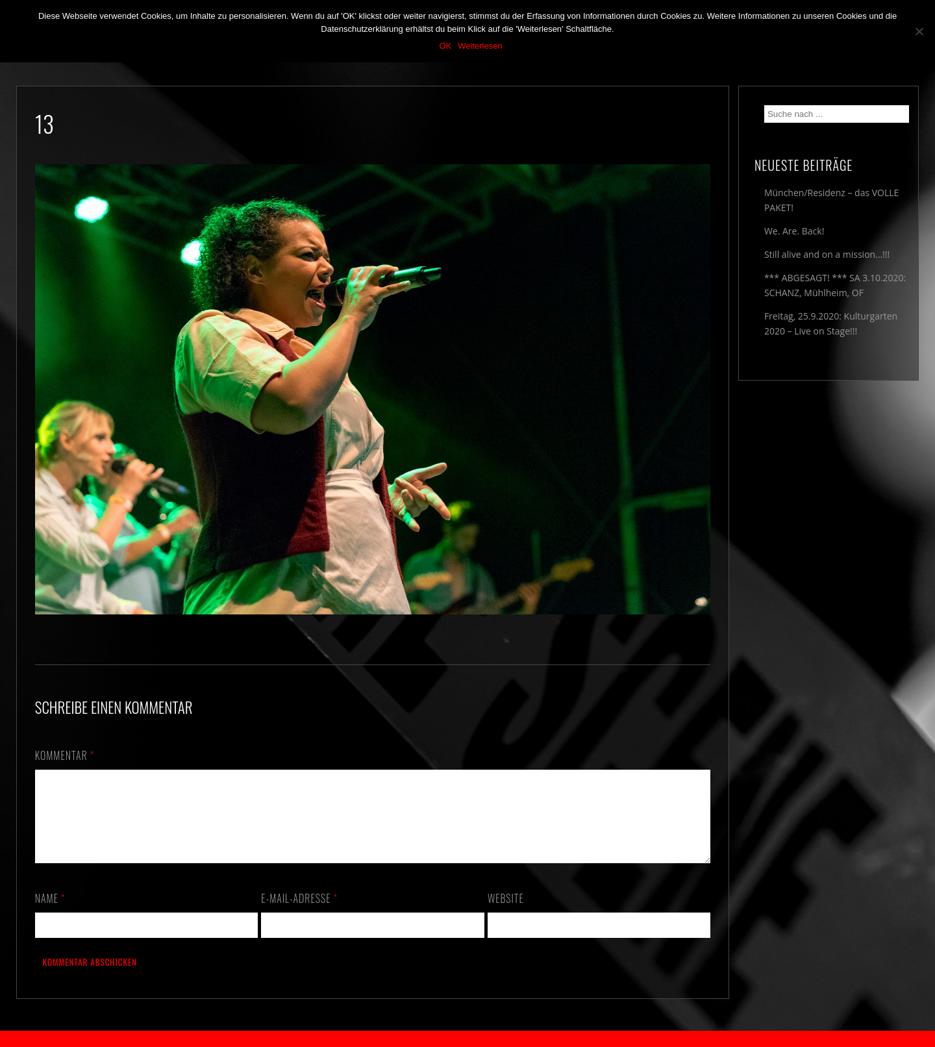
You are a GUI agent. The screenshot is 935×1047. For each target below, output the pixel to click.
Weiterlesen (480, 46)
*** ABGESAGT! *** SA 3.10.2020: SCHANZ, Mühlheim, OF (835, 285)
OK (445, 46)
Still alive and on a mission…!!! (827, 254)
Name (50, 914)
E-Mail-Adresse (299, 914)
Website (506, 914)
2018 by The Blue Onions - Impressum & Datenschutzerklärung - (467, 1039)
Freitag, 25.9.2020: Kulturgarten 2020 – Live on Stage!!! (830, 323)
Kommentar (65, 755)
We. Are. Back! (794, 231)
